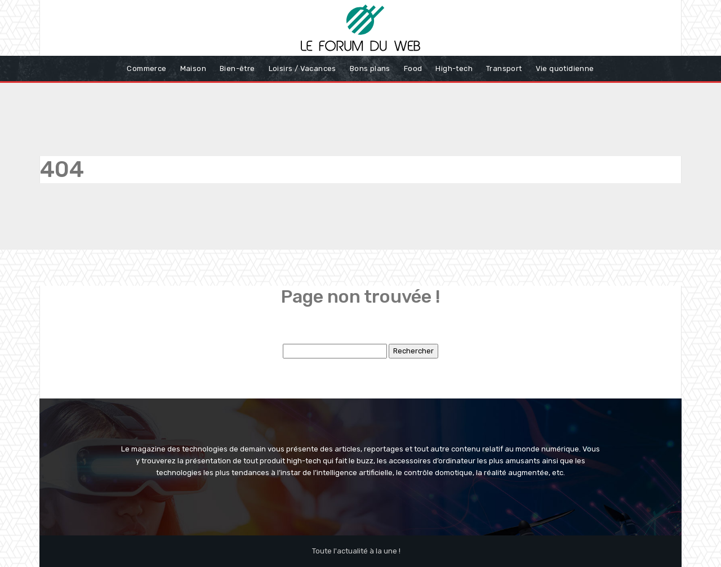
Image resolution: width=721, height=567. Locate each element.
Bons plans (370, 68)
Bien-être (237, 68)
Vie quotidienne (565, 68)
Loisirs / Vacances (302, 68)
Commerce (146, 68)
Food (413, 68)
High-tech (454, 68)
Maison (193, 68)
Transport (504, 68)
